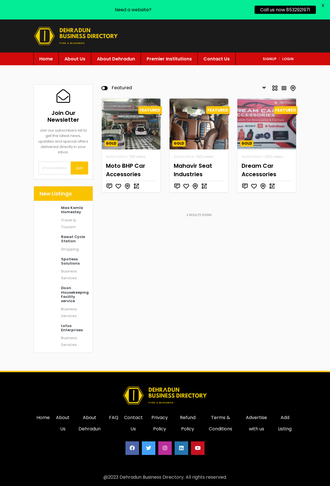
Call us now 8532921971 (285, 9)
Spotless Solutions (70, 261)
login (288, 58)
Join (79, 168)
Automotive (116, 156)
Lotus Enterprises (72, 327)
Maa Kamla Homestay (72, 209)
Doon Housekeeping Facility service (75, 294)
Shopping (70, 249)
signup (270, 58)
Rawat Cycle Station (73, 238)
